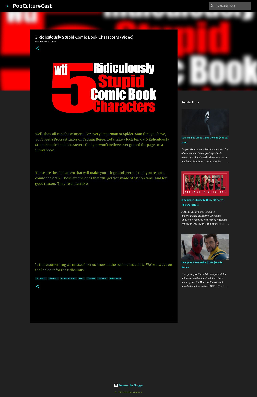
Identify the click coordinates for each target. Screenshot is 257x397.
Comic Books (68, 278)
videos (102, 278)
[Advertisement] (103, 351)
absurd (53, 278)
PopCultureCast (32, 6)
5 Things (41, 278)
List (81, 278)
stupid (91, 278)
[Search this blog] (233, 6)
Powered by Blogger (128, 385)
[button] (37, 48)
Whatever (115, 278)
